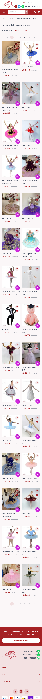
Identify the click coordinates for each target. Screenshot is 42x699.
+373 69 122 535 (30, 655)
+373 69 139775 (29, 658)
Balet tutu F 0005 (27, 218)
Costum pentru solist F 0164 (11, 291)
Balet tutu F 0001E (7, 218)
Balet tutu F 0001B (27, 513)
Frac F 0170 (5, 329)
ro (37, 2)
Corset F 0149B (27, 405)
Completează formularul (21, 640)
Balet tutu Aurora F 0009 (29, 478)
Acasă (4, 18)
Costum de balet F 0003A (10, 145)
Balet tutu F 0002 (27, 67)
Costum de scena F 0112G (10, 367)
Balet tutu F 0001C (27, 107)
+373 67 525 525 (31, 6)
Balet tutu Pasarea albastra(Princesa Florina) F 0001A (10, 69)
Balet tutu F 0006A (8, 478)
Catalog (11, 18)
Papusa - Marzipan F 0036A (10, 551)
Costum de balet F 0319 (9, 405)
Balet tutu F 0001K (8, 589)
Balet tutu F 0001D (28, 145)
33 (30, 37)
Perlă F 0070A (6, 440)
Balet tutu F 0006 (7, 254)
